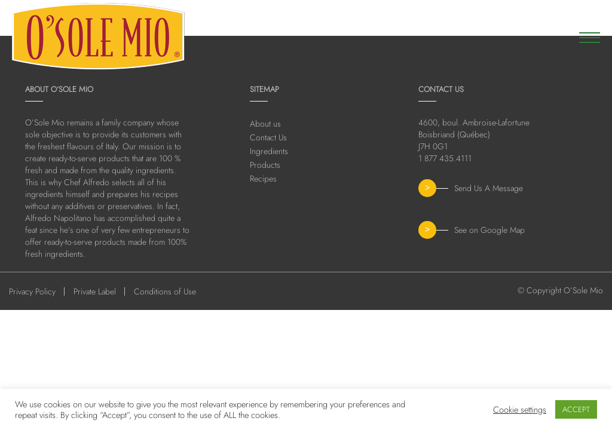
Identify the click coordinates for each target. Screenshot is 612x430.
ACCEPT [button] (576, 409)
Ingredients (269, 151)
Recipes (263, 179)
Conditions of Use (165, 291)
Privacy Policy (32, 291)
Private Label (95, 291)
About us (265, 124)
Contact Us (268, 137)
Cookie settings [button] (519, 409)
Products (265, 165)
